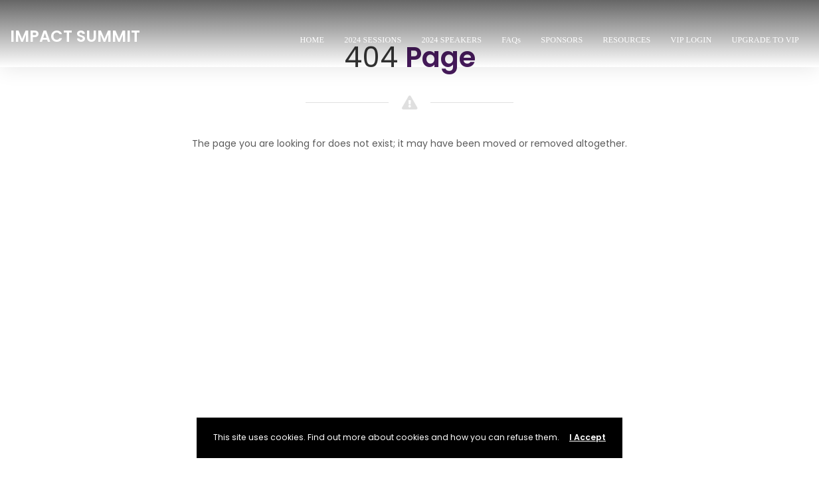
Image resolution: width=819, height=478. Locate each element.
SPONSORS (562, 39)
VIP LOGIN (691, 39)
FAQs (511, 39)
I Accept (587, 437)
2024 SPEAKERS (451, 39)
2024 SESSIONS (372, 39)
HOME (312, 39)
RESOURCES (626, 39)
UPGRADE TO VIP (765, 39)
